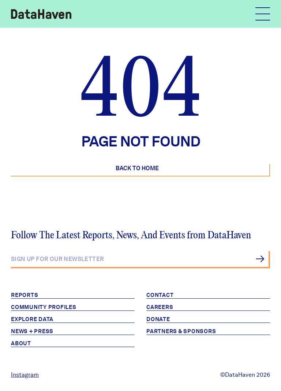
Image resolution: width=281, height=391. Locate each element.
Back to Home (137, 168)
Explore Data (32, 319)
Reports (24, 295)
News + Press (32, 331)
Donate (158, 319)
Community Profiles (43, 307)
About (21, 343)
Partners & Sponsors (181, 331)
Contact (159, 295)
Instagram (25, 374)
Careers (159, 307)
